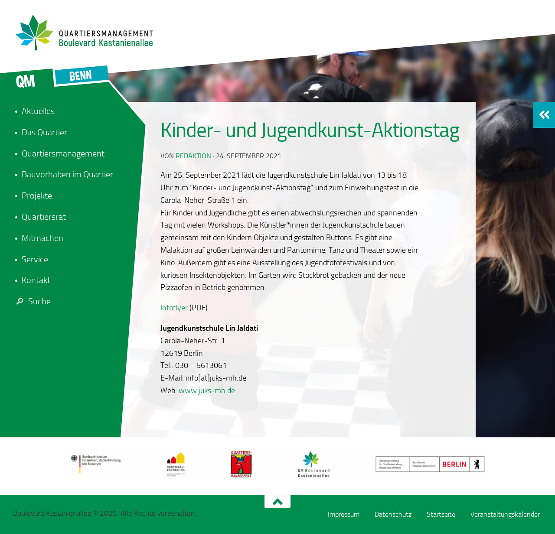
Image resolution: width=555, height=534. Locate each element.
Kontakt (36, 280)
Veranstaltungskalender (505, 514)
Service (35, 259)
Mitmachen (42, 238)
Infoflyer (174, 308)
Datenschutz (393, 514)
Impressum (343, 514)
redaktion (193, 156)
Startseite (441, 514)
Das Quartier (44, 132)
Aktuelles (38, 111)
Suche (32, 301)
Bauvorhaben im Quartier (67, 174)
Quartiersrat (44, 217)
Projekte (37, 195)
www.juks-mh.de (207, 390)
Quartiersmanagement (63, 153)
